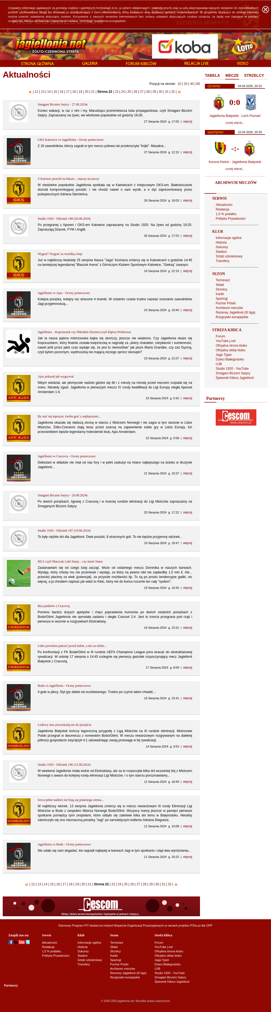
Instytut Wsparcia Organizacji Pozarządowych (134, 925)
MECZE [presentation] (232, 75)
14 (49, 92)
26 (135, 92)
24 (122, 92)
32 (173, 92)
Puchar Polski (225, 303)
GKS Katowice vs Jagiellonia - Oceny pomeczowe (71, 140)
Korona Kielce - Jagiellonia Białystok (235, 162)
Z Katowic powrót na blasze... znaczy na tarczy (68, 179)
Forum (220, 336)
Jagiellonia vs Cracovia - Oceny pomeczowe (67, 456)
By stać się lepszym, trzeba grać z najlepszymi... (69, 416)
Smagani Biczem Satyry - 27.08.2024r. (63, 104)
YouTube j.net (225, 341)
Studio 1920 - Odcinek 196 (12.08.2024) (64, 765)
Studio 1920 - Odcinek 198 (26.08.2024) (64, 219)
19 (80, 92)
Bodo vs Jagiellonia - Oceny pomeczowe (64, 686)
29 (154, 92)
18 (74, 92)
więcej (187, 121)
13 (43, 92)
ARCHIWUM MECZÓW (236, 183)
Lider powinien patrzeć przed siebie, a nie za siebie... (72, 646)
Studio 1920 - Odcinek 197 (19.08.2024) (64, 530)
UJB (219, 364)
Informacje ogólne (228, 238)
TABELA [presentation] (212, 75)
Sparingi (222, 299)
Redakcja (222, 209)
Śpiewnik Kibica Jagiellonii (235, 378)
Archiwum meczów (229, 308)
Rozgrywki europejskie (232, 317)
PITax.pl (195, 925)
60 (198, 84)
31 (166, 92)
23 (116, 92)
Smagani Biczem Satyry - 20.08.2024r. (63, 495)
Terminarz (223, 280)
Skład (220, 285)
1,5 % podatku (226, 214)
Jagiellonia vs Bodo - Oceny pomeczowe (64, 844)
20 (185, 84)
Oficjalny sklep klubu (230, 350)
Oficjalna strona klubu (231, 345)
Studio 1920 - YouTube (232, 369)
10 (179, 84)
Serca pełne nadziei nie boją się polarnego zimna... (71, 800)
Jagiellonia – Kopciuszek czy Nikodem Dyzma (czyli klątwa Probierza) (84, 332)
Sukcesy (222, 247)
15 (55, 92)
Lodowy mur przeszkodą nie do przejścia (64, 725)
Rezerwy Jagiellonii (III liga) (235, 312)
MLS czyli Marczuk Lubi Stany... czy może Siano (70, 561)
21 (93, 92)
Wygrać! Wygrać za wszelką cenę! (60, 254)
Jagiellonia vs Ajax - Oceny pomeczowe (64, 293)
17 (67, 92)
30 (160, 92)
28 (148, 92)
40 (191, 84)
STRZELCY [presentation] (254, 75)
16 (61, 92)
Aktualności (224, 205)
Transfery (222, 261)
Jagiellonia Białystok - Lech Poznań (235, 116)
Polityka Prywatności (231, 219)
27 (141, 92)
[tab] (212, 75)
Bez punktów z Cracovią (54, 606)
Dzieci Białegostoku (230, 359)
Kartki (220, 294)
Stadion (221, 252)
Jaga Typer (224, 355)
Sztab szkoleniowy (229, 256)
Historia (221, 242)
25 (129, 92)
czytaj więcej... (235, 122)
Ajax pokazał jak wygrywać (56, 376)
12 (36, 92)
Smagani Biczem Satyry (233, 373)
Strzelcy (221, 289)
